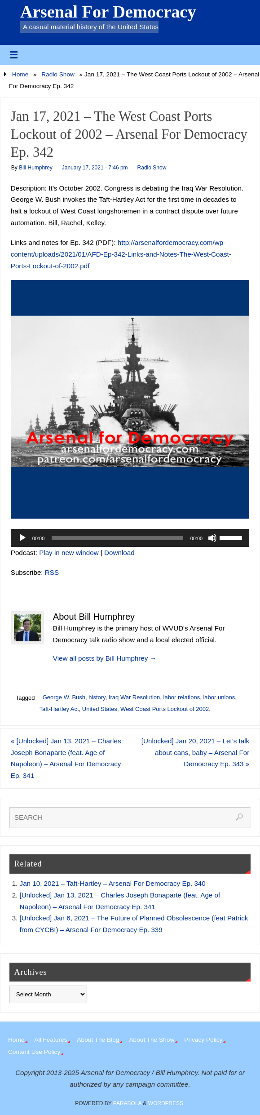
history (96, 697)
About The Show (151, 1039)
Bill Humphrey (36, 167)
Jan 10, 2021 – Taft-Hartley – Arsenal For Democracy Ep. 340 (113, 883)
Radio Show (58, 74)
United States (99, 709)
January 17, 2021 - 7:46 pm (95, 167)
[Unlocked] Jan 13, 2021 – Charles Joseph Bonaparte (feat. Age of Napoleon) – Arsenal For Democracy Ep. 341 (66, 758)
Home (20, 74)
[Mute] (212, 537)
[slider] (117, 538)
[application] (130, 538)
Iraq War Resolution (134, 697)
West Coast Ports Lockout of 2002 (164, 709)
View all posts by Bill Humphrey (105, 658)
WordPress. (166, 1103)
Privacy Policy (203, 1039)
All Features (50, 1039)
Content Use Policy (34, 1051)
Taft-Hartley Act (59, 709)
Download (119, 552)
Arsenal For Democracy (108, 11)
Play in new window (69, 552)
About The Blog (98, 1039)
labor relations (181, 697)
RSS (52, 572)
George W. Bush (64, 697)
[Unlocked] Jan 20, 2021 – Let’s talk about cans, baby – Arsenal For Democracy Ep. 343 (195, 752)
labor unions (219, 697)
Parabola (127, 1103)
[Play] (22, 537)
